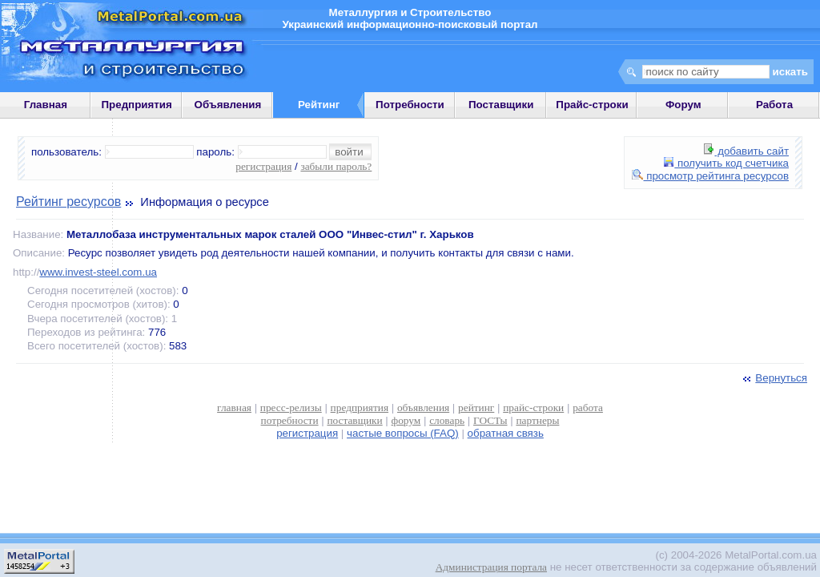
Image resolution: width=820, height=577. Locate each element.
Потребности (410, 105)
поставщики (354, 420)
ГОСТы (490, 420)
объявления (423, 407)
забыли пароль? (336, 166)
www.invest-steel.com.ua (98, 272)
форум (406, 420)
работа (588, 407)
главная (234, 407)
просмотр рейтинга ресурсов (711, 176)
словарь (446, 420)
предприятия (359, 407)
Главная (45, 105)
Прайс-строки (592, 105)
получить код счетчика (726, 163)
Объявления (228, 105)
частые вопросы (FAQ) (403, 433)
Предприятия (137, 105)
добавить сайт (746, 151)
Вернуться (773, 378)
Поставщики (500, 105)
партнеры (537, 420)
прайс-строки (533, 407)
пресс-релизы (291, 407)
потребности (290, 420)
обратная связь (506, 433)
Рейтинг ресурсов (68, 201)
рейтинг (476, 407)
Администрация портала (491, 567)
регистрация (263, 166)
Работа (774, 105)
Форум (683, 105)
